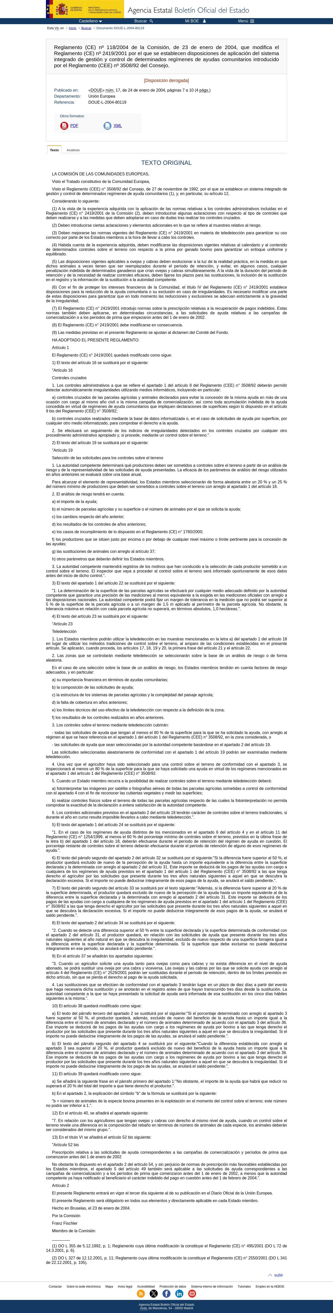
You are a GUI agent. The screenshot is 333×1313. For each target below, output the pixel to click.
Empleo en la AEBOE (270, 1286)
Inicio (72, 28)
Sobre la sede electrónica (83, 1286)
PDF (74, 126)
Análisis (73, 150)
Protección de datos (172, 1286)
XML (118, 126)
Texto (54, 150)
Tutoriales (244, 1286)
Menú (246, 21)
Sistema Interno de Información (212, 1286)
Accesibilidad (146, 1286)
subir (278, 1275)
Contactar (55, 1286)
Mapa (109, 1286)
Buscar (86, 28)
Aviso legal (125, 1286)
